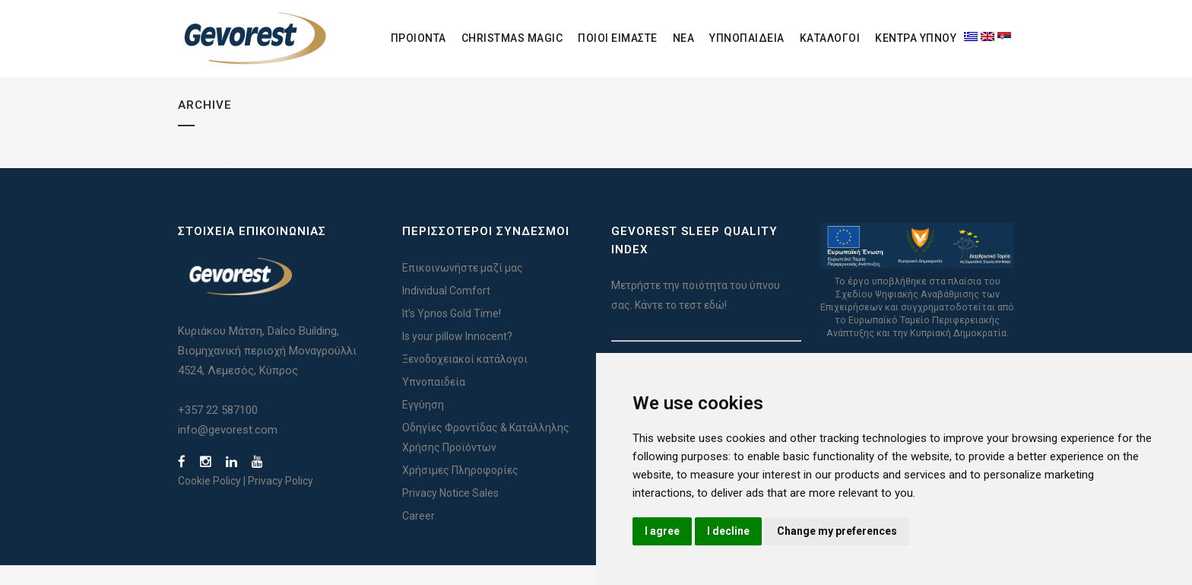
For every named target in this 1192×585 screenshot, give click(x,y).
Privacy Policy (280, 500)
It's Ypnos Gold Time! (451, 333)
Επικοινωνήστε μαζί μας (462, 287)
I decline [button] (728, 531)
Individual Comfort (446, 310)
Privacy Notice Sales (450, 513)
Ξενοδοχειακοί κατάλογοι (465, 379)
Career (418, 535)
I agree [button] (662, 531)
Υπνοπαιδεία (433, 402)
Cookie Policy (209, 500)
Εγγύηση (423, 424)
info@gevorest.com (227, 449)
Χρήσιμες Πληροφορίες (460, 490)
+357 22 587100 (218, 430)
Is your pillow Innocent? (457, 356)
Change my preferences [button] (837, 531)
